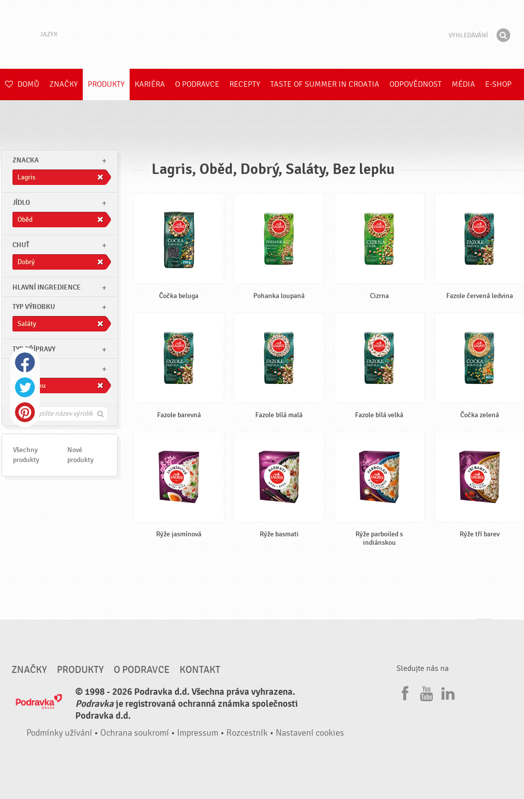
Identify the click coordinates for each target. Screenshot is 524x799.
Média (463, 84)
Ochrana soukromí (134, 733)
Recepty (244, 84)
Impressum (197, 733)
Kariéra (150, 84)
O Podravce (197, 84)
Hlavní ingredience (46, 287)
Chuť (20, 245)
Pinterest (25, 412)
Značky (63, 84)
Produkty (106, 84)
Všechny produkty (26, 455)
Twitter (25, 387)
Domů (22, 84)
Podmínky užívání (59, 733)
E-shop (498, 84)
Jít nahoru (484, 628)
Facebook (25, 362)
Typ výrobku (33, 307)
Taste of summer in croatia (324, 84)
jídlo (21, 202)
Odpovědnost (415, 84)
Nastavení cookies (310, 733)
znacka (25, 160)
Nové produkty (80, 455)
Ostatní (25, 368)
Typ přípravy (33, 349)
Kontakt (199, 670)
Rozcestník (247, 733)
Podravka (262, 34)
